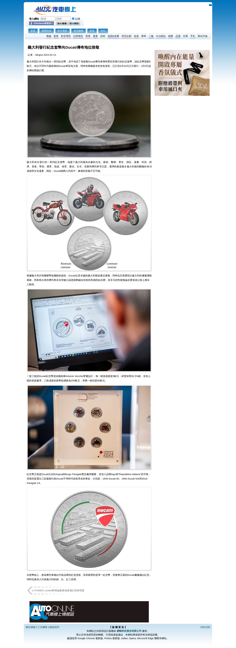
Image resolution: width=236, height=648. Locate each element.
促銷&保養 (113, 36)
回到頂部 (205, 627)
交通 (185, 36)
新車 (56, 36)
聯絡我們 (54, 627)
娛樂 (170, 36)
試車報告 (78, 36)
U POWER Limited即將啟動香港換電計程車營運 (58, 590)
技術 (102, 36)
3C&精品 (161, 36)
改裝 (136, 36)
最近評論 (202, 36)
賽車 (143, 36)
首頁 (32, 30)
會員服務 (78, 30)
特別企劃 (126, 36)
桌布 (91, 30)
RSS (103, 30)
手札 (192, 36)
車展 (88, 36)
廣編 (48, 36)
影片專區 (62, 30)
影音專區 (66, 36)
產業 (95, 36)
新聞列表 (46, 30)
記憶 (77, 18)
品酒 (178, 36)
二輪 (151, 36)
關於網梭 (31, 627)
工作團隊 (42, 627)
